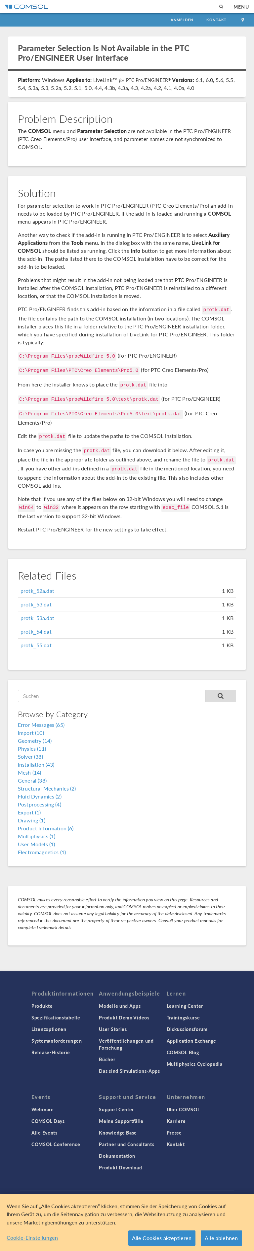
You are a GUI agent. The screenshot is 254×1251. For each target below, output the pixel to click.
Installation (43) (36, 764)
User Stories (113, 1029)
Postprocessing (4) (39, 804)
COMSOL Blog (183, 1052)
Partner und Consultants (126, 1144)
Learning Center (185, 1006)
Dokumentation (117, 1155)
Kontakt (216, 19)
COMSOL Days (48, 1121)
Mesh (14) (29, 772)
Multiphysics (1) (36, 836)
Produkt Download (120, 1167)
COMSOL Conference (55, 1144)
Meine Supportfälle (121, 1121)
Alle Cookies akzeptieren (162, 1238)
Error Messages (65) (41, 725)
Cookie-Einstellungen (32, 1237)
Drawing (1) (31, 820)
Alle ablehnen (221, 1238)
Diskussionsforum (187, 1029)
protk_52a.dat (37, 590)
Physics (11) (32, 748)
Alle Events (44, 1132)
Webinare (42, 1109)
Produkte (42, 1006)
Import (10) (31, 732)
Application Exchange (191, 1040)
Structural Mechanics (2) (47, 788)
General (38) (32, 780)
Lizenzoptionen (48, 1029)
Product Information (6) (45, 828)
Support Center (116, 1109)
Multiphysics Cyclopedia (195, 1064)
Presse (174, 1132)
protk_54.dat (36, 631)
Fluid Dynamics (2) (40, 796)
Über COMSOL (183, 1109)
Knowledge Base (118, 1132)
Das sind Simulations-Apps (129, 1071)
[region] (127, 1222)
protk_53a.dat (37, 618)
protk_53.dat (36, 604)
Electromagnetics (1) (42, 852)
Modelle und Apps (120, 1006)
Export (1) (29, 812)
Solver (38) (30, 756)
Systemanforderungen (56, 1040)
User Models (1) (36, 844)
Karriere (176, 1121)
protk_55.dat (36, 645)
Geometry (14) (35, 740)
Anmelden (182, 19)
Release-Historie (50, 1052)
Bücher (107, 1059)
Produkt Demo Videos (124, 1017)
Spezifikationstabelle (55, 1017)
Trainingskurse (183, 1017)
